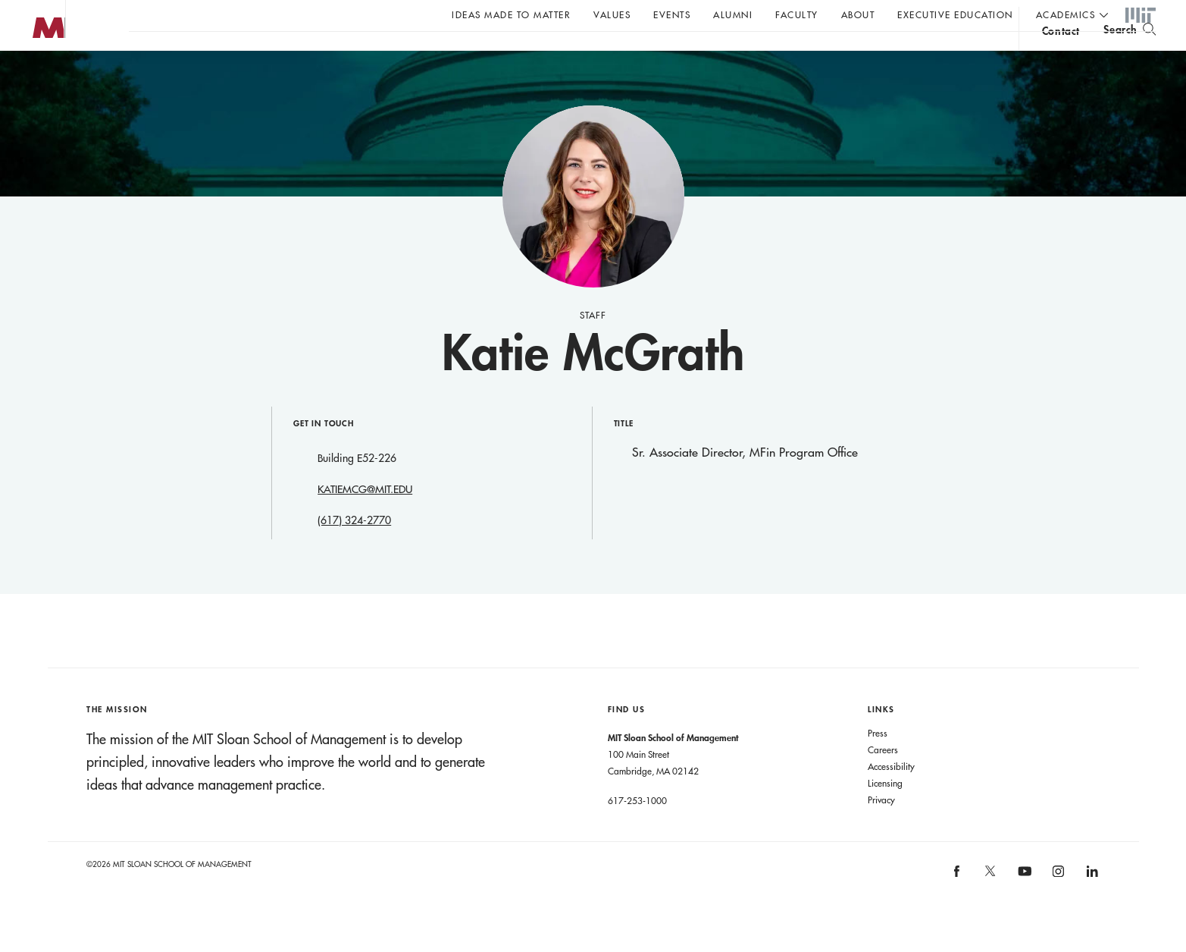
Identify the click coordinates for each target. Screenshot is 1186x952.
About (858, 14)
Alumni (733, 14)
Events (671, 14)
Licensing (885, 813)
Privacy (881, 830)
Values (612, 14)
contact (1061, 56)
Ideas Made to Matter (511, 14)
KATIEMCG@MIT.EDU (365, 519)
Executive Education (955, 14)
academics (1066, 14)
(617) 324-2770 (354, 551)
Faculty (796, 14)
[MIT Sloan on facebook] (957, 906)
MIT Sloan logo (38, 75)
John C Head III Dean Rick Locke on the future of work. (419, 54)
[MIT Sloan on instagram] (1057, 906)
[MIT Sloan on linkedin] (1091, 906)
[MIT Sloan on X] (989, 906)
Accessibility (891, 796)
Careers (883, 780)
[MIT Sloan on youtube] (1022, 909)
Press (877, 763)
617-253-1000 (637, 831)
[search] (1129, 53)
